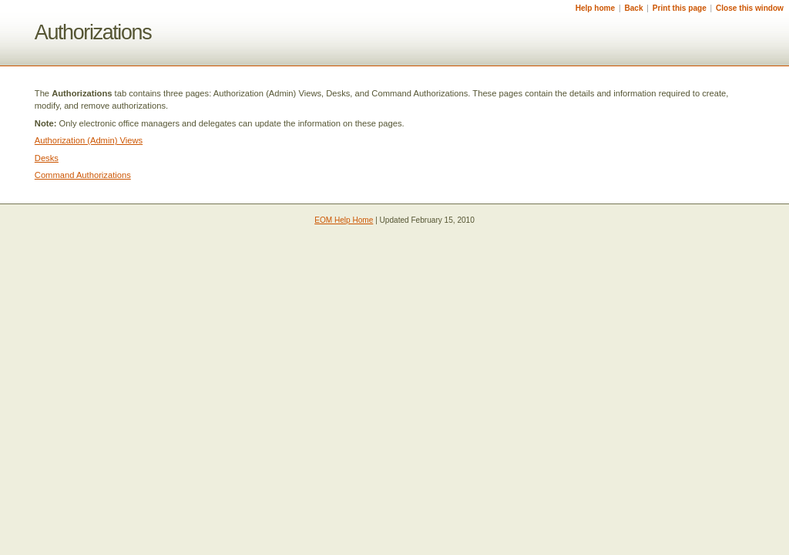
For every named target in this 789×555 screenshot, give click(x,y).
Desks (47, 158)
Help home (596, 8)
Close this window (750, 8)
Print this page (680, 8)
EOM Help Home (343, 220)
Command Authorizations (83, 175)
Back (633, 8)
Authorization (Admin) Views (89, 140)
